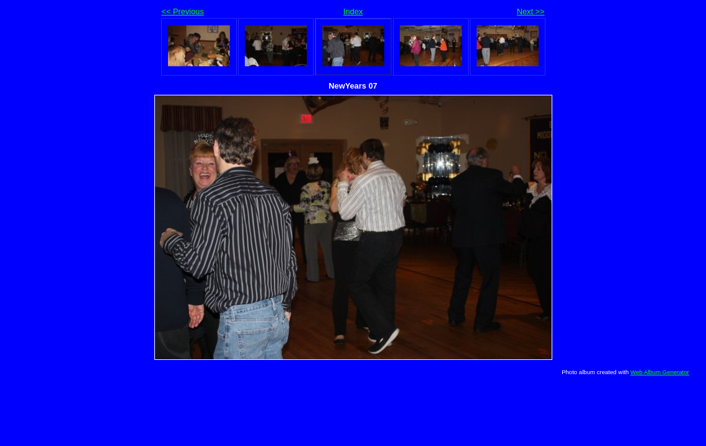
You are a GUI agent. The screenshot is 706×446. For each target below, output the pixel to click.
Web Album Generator (659, 372)
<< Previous (183, 11)
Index (353, 11)
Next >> (531, 11)
